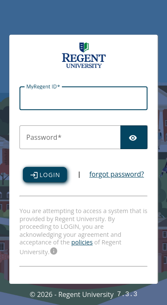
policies (81, 242)
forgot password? (116, 175)
